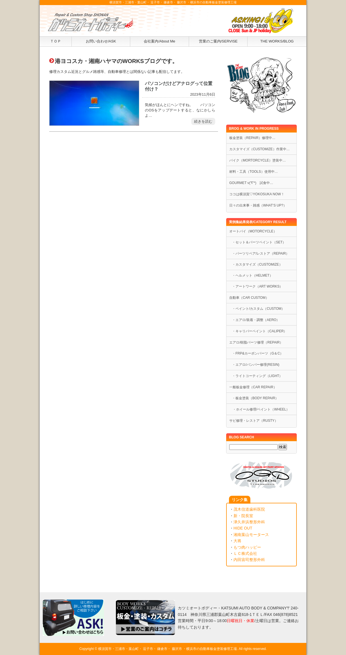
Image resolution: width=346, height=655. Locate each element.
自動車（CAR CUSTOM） (249, 298)
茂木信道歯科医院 (249, 509)
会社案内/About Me (159, 41)
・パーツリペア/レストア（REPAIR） (260, 253)
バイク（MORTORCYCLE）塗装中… (257, 160)
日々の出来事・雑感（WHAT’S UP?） (258, 205)
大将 (237, 541)
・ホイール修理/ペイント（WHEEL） (259, 409)
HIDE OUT (242, 528)
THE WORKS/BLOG (277, 41)
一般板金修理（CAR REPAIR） (253, 387)
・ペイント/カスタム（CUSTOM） (258, 309)
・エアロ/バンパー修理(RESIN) (255, 365)
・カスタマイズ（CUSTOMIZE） (257, 264)
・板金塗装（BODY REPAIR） (255, 398)
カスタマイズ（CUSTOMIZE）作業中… (259, 149)
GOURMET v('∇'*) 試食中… (251, 183)
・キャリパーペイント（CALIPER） (259, 331)
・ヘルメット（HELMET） (252, 275)
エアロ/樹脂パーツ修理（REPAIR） (256, 342)
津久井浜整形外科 (249, 522)
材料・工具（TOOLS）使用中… (253, 172)
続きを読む (203, 121)
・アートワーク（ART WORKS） (257, 286)
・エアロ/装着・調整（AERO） (256, 320)
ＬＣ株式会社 (245, 553)
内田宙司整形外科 (249, 559)
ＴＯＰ (55, 41)
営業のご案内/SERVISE (218, 41)
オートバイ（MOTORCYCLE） (253, 231)
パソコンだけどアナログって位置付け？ (178, 86)
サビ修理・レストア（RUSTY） (253, 421)
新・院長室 (243, 515)
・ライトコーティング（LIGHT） (257, 376)
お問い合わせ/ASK (101, 41)
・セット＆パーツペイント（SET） (259, 242)
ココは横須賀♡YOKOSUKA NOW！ (256, 194)
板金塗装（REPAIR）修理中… (252, 138)
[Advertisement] (133, 196)
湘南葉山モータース (251, 534)
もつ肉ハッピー (247, 547)
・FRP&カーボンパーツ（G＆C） (257, 353)
